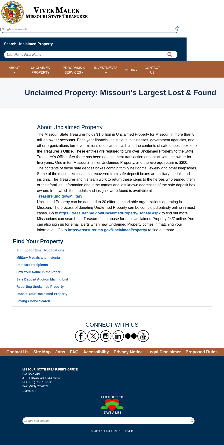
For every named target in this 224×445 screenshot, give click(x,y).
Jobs (60, 352)
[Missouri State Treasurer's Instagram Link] (106, 336)
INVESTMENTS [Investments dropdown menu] (106, 69)
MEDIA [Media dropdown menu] (131, 70)
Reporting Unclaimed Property (40, 286)
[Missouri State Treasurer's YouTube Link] (143, 336)
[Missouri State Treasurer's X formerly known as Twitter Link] (93, 336)
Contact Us (17, 352)
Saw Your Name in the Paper (38, 272)
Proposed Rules (202, 352)
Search (178, 29)
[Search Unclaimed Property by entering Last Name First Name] (90, 54)
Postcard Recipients (32, 265)
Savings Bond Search (33, 301)
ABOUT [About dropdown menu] (14, 69)
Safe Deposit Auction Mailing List (42, 279)
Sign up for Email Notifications (40, 250)
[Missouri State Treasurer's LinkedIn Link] (118, 336)
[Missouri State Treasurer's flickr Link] (131, 336)
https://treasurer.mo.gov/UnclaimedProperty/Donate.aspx (110, 213)
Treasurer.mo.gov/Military (59, 196)
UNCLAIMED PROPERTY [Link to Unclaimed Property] (40, 70)
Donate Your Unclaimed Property (41, 294)
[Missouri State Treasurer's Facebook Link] (81, 336)
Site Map (42, 352)
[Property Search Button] (169, 54)
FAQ (74, 352)
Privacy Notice (128, 352)
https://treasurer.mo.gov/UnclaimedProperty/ (107, 230)
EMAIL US (29, 391)
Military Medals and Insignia (38, 257)
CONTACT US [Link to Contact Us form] (152, 70)
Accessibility (96, 352)
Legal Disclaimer (164, 352)
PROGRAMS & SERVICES (74, 70)
